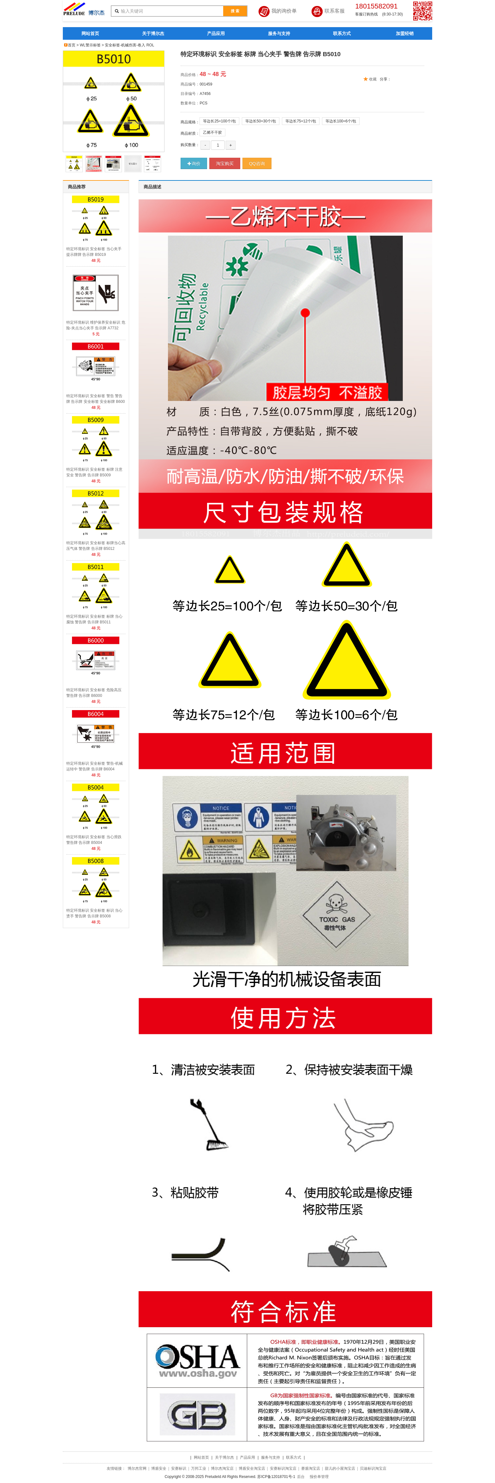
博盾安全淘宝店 (252, 1468)
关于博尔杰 (153, 33)
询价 (193, 163)
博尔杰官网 (137, 1468)
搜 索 (235, 11)
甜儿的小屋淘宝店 (340, 1468)
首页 (71, 45)
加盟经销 (405, 33)
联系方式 (342, 33)
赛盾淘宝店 (310, 1468)
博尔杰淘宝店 (222, 1468)
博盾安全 (158, 1468)
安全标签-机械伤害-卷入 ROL (129, 45)
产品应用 (216, 33)
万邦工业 (198, 1468)
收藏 (373, 79)
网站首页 (90, 33)
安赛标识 (178, 1468)
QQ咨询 (257, 163)
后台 (301, 1476)
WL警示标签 (90, 45)
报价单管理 (319, 1476)
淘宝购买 (225, 163)
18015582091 (376, 6)
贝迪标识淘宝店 (373, 1468)
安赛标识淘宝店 (283, 1468)
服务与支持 (279, 33)
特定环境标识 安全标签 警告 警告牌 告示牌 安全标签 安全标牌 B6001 (95, 401)
